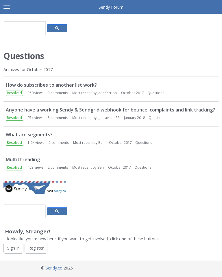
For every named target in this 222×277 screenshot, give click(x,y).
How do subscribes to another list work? (51, 85)
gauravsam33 (108, 117)
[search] (24, 28)
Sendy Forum (111, 7)
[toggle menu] (6, 7)
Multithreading (23, 159)
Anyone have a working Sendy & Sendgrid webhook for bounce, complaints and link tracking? (110, 110)
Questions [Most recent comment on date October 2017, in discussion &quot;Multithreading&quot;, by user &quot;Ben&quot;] (142, 167)
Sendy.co (54, 268)
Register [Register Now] (36, 248)
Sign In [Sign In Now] (13, 248)
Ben (101, 142)
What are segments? (29, 134)
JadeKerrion (107, 92)
